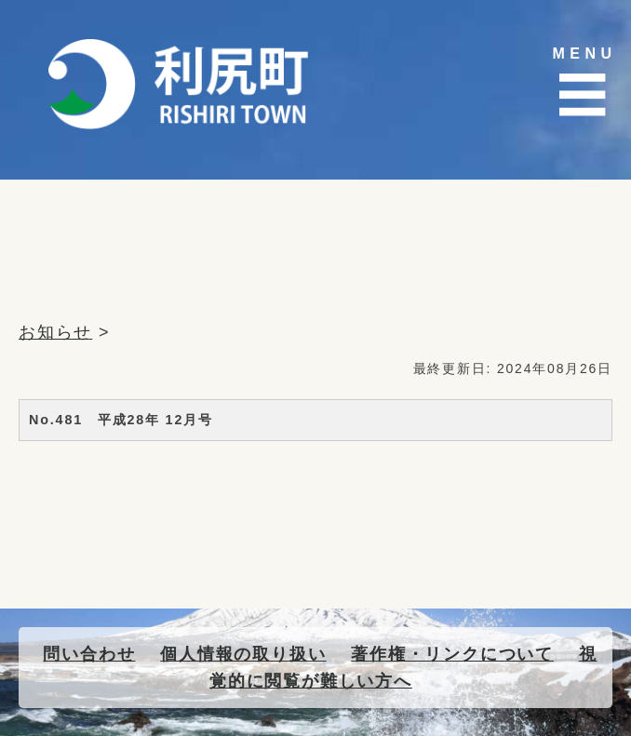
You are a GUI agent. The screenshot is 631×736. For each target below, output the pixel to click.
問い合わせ (89, 654)
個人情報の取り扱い (243, 654)
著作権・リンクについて (452, 654)
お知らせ (55, 332)
